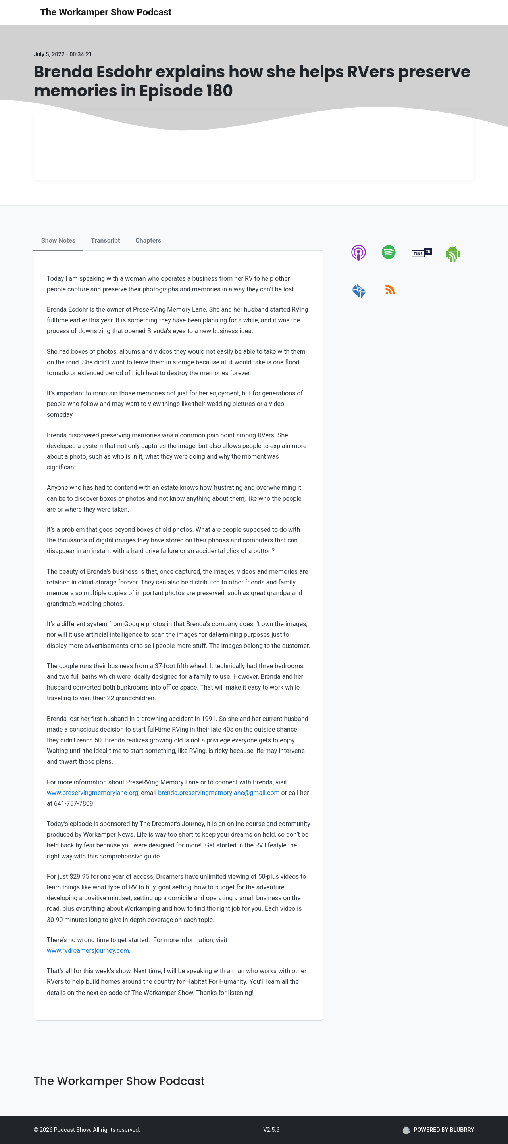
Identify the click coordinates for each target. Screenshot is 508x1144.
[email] (359, 298)
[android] (453, 260)
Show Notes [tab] (58, 240)
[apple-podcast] (359, 260)
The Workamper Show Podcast (105, 12)
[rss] (390, 298)
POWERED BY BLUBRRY (438, 1130)
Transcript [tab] (105, 240)
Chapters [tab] (148, 240)
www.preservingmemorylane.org (92, 793)
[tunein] (422, 260)
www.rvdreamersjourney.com (88, 950)
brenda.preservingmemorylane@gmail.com (218, 793)
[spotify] (390, 260)
